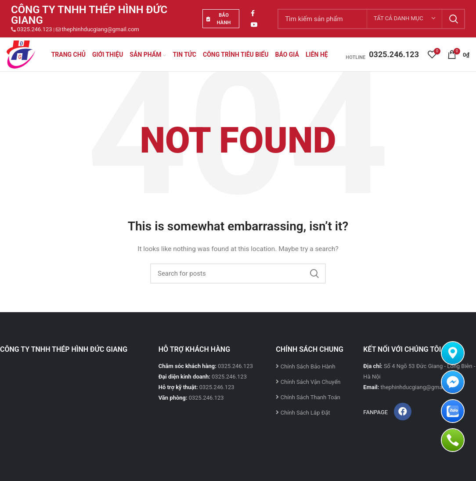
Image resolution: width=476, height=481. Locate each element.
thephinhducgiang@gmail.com (100, 29)
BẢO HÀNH (218, 19)
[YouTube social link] (254, 24)
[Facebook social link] (252, 13)
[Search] (238, 273)
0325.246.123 (34, 29)
